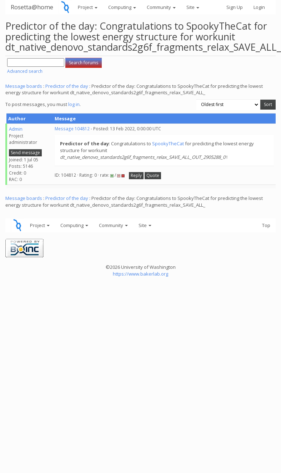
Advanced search (24, 71)
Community (161, 7)
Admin (15, 129)
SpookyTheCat (168, 143)
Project (87, 7)
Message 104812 (72, 129)
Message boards (23, 86)
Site (192, 7)
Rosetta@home (32, 7)
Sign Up (234, 7)
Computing (122, 7)
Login (259, 7)
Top (266, 225)
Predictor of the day (66, 86)
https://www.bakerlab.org (140, 274)
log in (74, 104)
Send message (25, 153)
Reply (136, 175)
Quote (152, 175)
